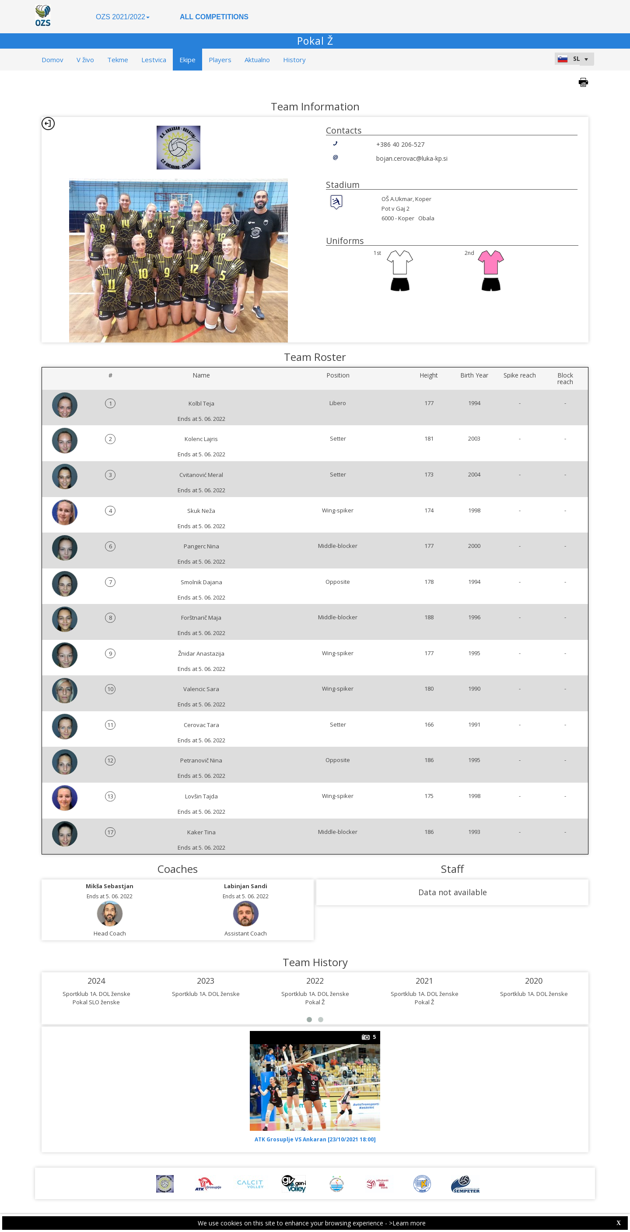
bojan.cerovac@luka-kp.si (412, 158)
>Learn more (407, 1223)
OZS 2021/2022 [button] (123, 17)
